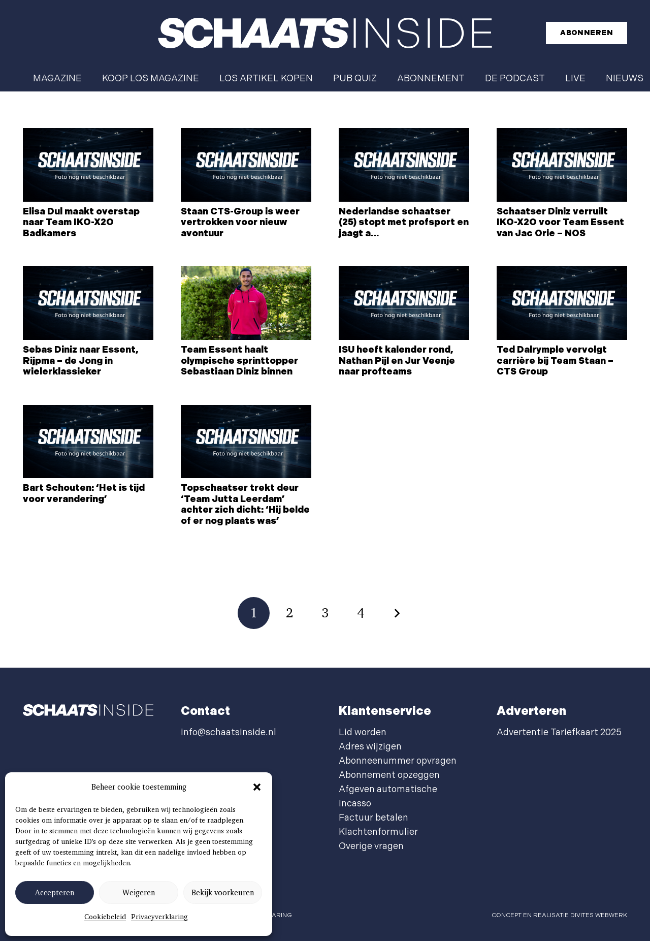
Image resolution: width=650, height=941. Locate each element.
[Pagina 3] (325, 613)
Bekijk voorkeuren (222, 892)
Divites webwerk (598, 915)
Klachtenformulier (378, 832)
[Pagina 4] (361, 613)
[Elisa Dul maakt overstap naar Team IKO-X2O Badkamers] (88, 165)
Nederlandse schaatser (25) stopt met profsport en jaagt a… (404, 222)
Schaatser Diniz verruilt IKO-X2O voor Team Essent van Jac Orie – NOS (560, 222)
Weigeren (138, 892)
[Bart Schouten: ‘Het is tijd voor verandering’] (88, 442)
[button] (257, 787)
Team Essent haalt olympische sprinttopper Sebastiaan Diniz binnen (239, 360)
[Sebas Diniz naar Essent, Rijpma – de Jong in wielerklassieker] (88, 303)
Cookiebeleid (105, 917)
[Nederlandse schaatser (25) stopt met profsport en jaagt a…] (404, 165)
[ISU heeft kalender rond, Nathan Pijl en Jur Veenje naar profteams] (404, 303)
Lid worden (362, 732)
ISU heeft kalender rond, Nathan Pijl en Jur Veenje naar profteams (397, 360)
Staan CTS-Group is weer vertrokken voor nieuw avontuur (240, 222)
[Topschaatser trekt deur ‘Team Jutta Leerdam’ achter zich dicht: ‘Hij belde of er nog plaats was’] (246, 442)
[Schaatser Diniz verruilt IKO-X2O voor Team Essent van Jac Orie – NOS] (562, 165)
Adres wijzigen (370, 746)
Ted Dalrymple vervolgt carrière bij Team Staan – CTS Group (555, 360)
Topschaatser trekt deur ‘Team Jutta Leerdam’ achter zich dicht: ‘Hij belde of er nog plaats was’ (245, 504)
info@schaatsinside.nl (228, 732)
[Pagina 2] (289, 613)
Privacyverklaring (159, 917)
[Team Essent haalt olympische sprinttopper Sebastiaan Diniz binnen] (246, 303)
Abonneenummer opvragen (398, 761)
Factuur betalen (373, 817)
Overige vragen (371, 846)
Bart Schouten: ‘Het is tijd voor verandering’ (84, 494)
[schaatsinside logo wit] (325, 33)
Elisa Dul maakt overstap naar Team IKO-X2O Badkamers (81, 222)
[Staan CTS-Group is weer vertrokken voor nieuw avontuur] (246, 165)
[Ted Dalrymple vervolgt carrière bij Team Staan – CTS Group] (562, 303)
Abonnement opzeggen (389, 775)
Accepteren (54, 892)
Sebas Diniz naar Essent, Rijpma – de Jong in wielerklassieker (81, 360)
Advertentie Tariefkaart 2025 (559, 732)
